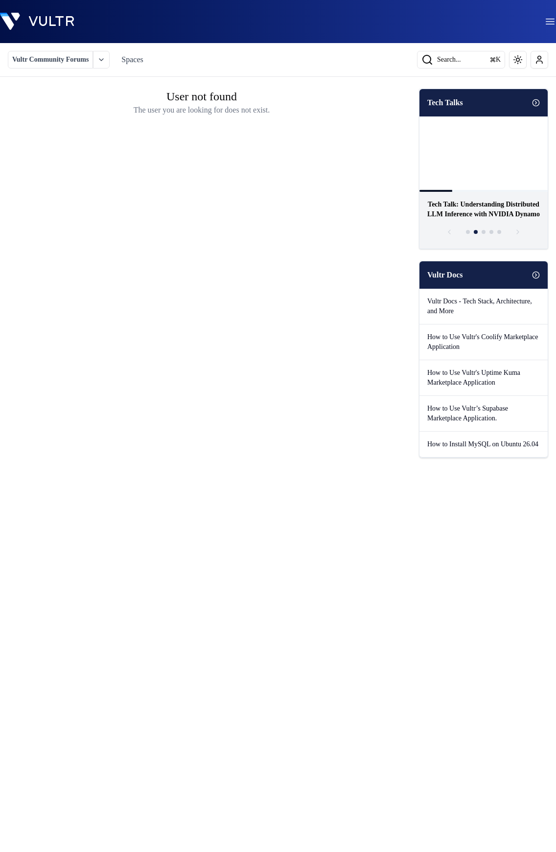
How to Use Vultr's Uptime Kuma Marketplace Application (473, 377)
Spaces (132, 59)
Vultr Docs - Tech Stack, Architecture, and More (479, 306)
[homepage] (37, 21)
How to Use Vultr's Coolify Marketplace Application (482, 341)
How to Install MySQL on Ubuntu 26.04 (482, 444)
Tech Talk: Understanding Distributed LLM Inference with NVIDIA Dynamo (483, 209)
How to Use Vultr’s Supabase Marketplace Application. (467, 413)
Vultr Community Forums (50, 59)
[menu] (550, 21)
